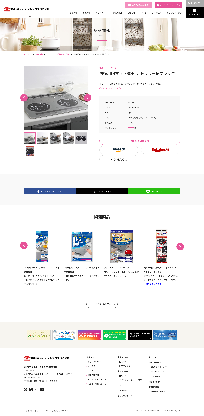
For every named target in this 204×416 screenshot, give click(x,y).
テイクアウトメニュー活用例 (131, 380)
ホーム (29, 54)
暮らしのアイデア (174, 12)
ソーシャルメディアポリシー (58, 410)
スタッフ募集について (97, 383)
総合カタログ (154, 381)
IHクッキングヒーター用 (110, 89)
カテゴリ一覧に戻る (102, 304)
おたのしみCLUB (157, 371)
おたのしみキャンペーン (160, 367)
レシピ (143, 12)
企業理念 (91, 370)
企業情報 (73, 12)
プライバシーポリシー (33, 410)
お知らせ (131, 12)
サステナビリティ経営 (97, 379)
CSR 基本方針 (93, 375)
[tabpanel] (56, 98)
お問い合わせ (195, 14)
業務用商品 (117, 12)
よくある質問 (196, 3)
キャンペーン (101, 12)
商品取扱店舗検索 (140, 5)
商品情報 (86, 12)
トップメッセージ (95, 361)
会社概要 (91, 366)
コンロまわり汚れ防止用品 (58, 54)
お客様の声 (156, 12)
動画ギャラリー (125, 366)
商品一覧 (122, 361)
